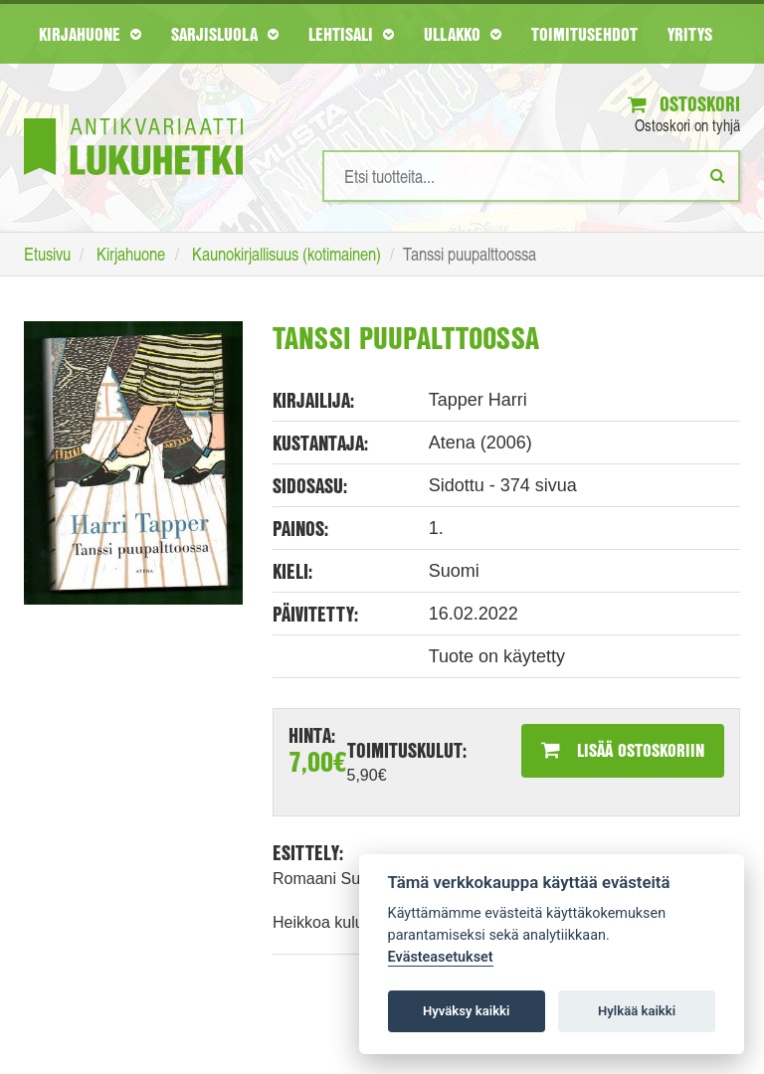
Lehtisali (351, 34)
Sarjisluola (225, 34)
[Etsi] (717, 175)
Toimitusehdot (584, 34)
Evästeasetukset (440, 957)
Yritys (690, 34)
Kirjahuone (90, 34)
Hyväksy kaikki (466, 1010)
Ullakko (462, 34)
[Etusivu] (133, 116)
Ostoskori (684, 103)
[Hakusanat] (531, 176)
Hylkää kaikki (636, 1010)
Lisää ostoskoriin (622, 750)
